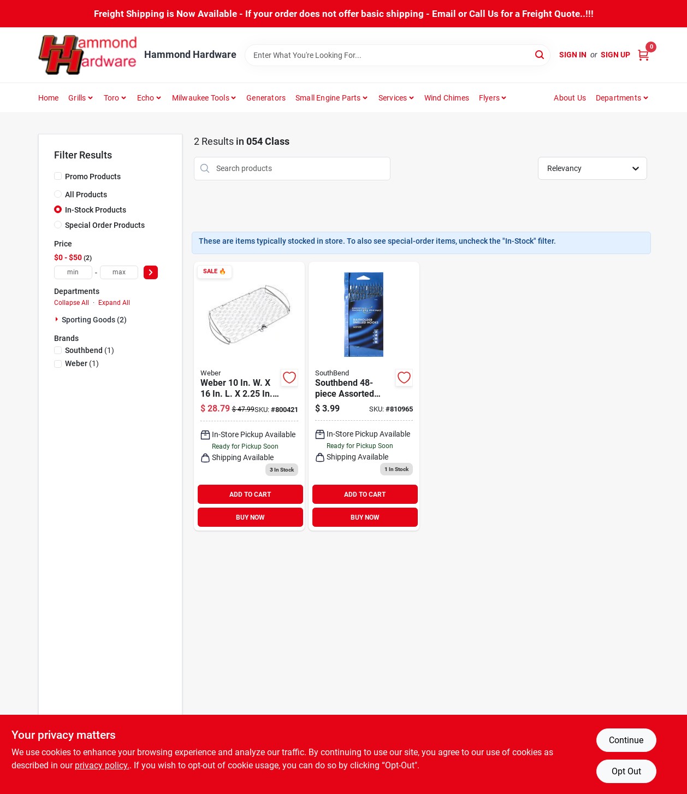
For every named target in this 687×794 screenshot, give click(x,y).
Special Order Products (105, 225)
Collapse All (71, 303)
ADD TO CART (250, 494)
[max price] (119, 272)
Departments (618, 97)
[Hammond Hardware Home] (87, 55)
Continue (626, 740)
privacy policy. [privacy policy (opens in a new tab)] (102, 765)
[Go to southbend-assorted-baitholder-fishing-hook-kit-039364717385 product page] (364, 396)
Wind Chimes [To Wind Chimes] (446, 97)
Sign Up (615, 54)
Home (48, 97)
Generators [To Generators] (266, 97)
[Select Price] (151, 272)
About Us (570, 97)
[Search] (540, 54)
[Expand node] (58, 319)
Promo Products (93, 176)
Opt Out (626, 771)
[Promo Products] (58, 176)
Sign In (573, 54)
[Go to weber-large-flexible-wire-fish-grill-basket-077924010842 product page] (249, 396)
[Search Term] (397, 55)
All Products (86, 194)
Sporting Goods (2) (94, 319)
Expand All (114, 303)
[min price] (73, 272)
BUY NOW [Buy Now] (250, 517)
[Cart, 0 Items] (643, 55)
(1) (89, 350)
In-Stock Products (95, 210)
